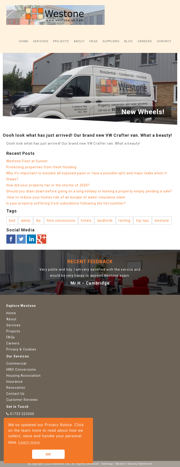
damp (25, 220)
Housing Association (23, 375)
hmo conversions (61, 220)
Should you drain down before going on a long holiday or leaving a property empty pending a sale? (89, 191)
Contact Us (15, 394)
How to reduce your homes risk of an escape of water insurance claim (65, 197)
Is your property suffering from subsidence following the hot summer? (66, 203)
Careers (144, 41)
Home (23, 41)
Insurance (14, 381)
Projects (61, 41)
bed (12, 220)
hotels (86, 220)
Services (40, 41)
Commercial (16, 363)
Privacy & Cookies (21, 349)
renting (124, 220)
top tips (142, 220)
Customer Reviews (22, 400)
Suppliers (111, 41)
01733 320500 (22, 414)
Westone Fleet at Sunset (27, 161)
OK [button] (48, 454)
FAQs (93, 41)
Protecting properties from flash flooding (41, 167)
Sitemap (107, 463)
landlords (105, 220)
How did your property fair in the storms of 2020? (48, 185)
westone (162, 220)
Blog (128, 41)
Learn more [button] (29, 442)
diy (38, 220)
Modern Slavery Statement (134, 463)
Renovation (16, 387)
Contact (164, 41)
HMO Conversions (21, 369)
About (79, 41)
